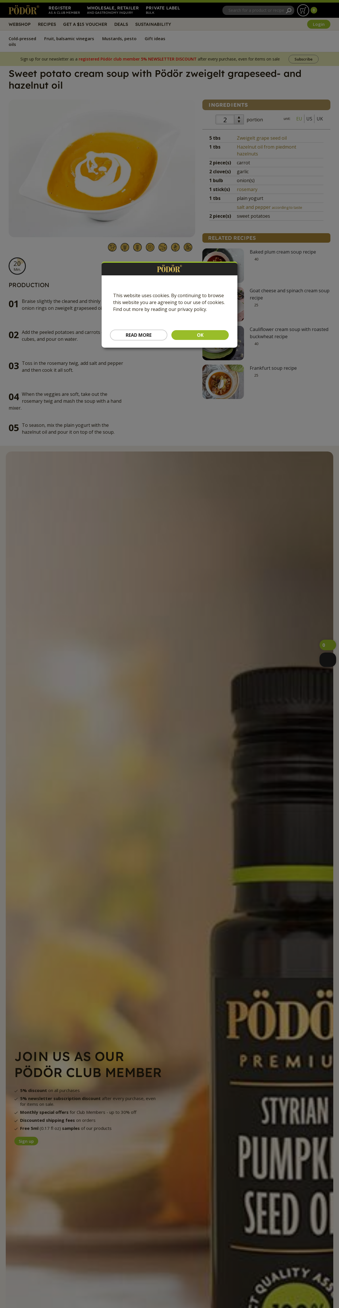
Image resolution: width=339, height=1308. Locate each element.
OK (200, 335)
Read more (139, 335)
